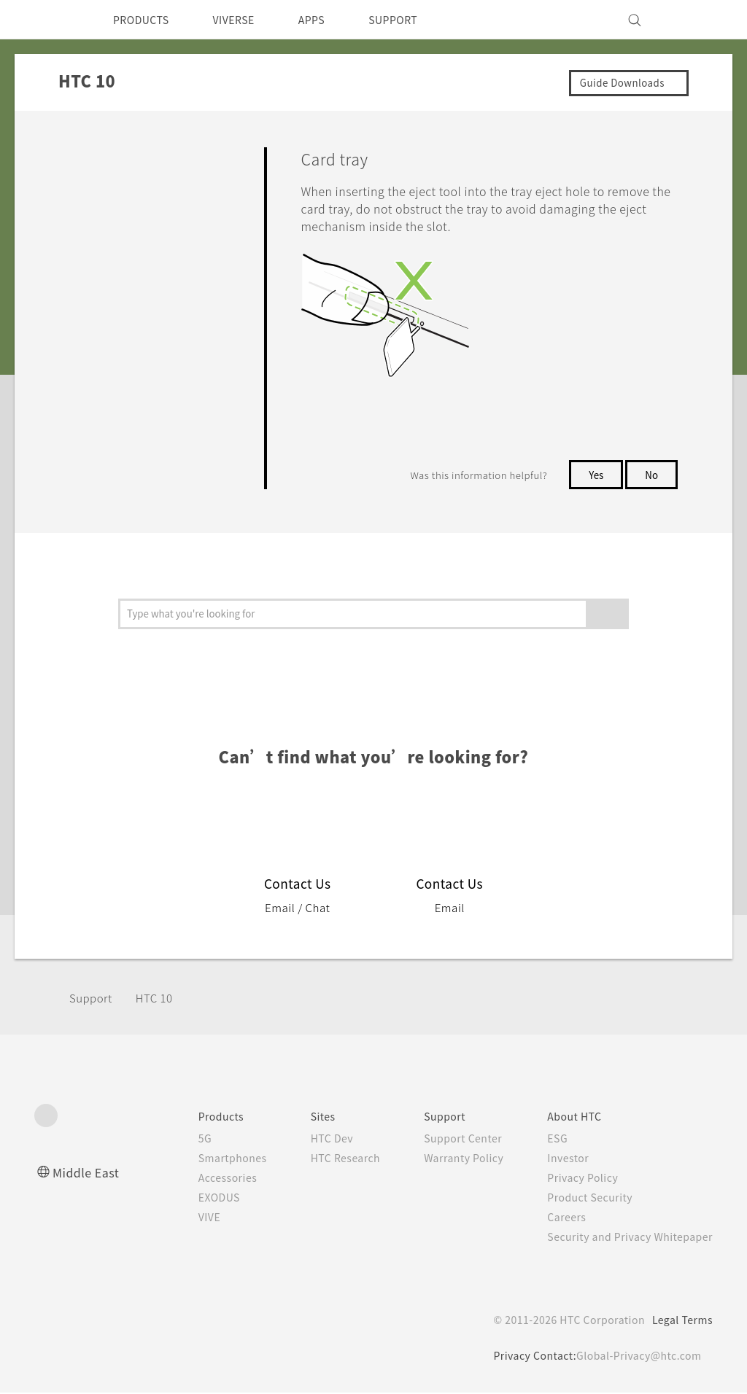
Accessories (200, 1178)
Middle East (89, 1173)
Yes (593, 476)
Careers (555, 1218)
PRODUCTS (145, 19)
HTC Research (323, 1159)
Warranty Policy (448, 1159)
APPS (331, 19)
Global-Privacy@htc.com (636, 1356)
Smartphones (204, 1159)
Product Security (581, 1198)
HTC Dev (309, 1139)
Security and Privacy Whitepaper (624, 1238)
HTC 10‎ (159, 999)
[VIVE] (693, 19)
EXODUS (192, 1198)
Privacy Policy (573, 1178)
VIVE (181, 1218)
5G (175, 1139)
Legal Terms (679, 1321)
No (651, 476)
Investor (557, 1159)
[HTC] (51, 19)
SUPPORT (418, 19)
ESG (546, 1139)
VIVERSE (246, 19)
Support (92, 999)
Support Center (447, 1139)
